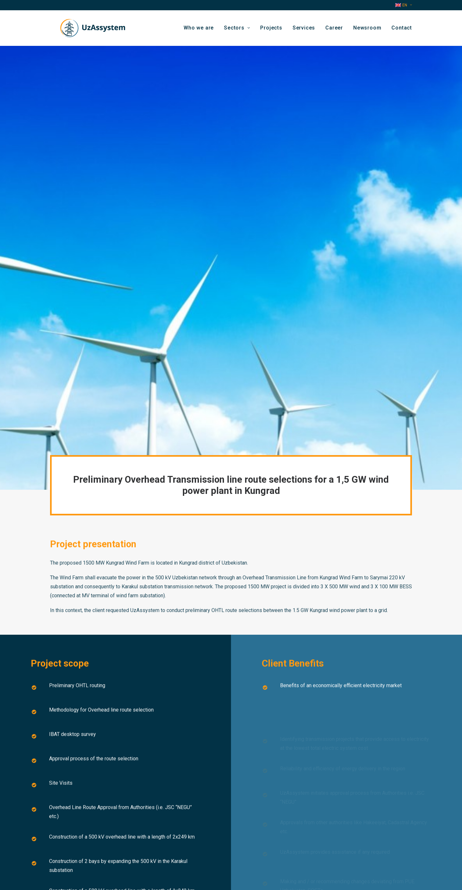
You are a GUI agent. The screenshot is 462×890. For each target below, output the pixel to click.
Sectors (237, 30)
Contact (401, 30)
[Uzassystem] (90, 30)
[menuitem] (403, 5)
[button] (336, 853)
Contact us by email (164, 844)
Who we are (199, 30)
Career (334, 30)
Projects (271, 30)
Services (304, 30)
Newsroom (367, 30)
